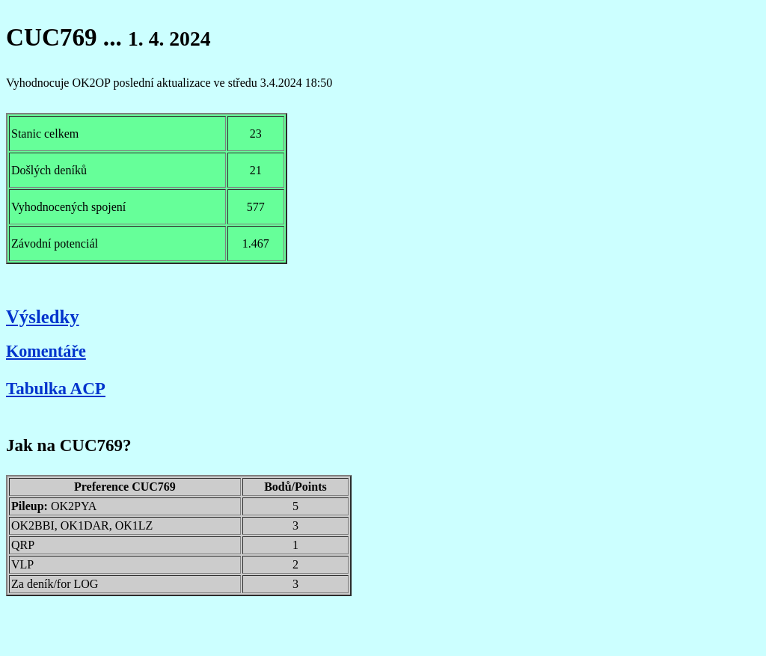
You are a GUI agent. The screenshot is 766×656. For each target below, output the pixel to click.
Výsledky (42, 317)
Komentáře (46, 351)
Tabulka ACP (55, 388)
